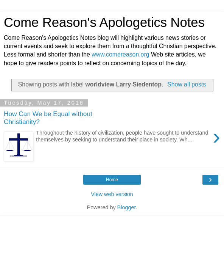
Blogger (126, 207)
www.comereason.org (120, 54)
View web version (112, 194)
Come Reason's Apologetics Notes (104, 22)
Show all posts (186, 84)
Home (112, 179)
